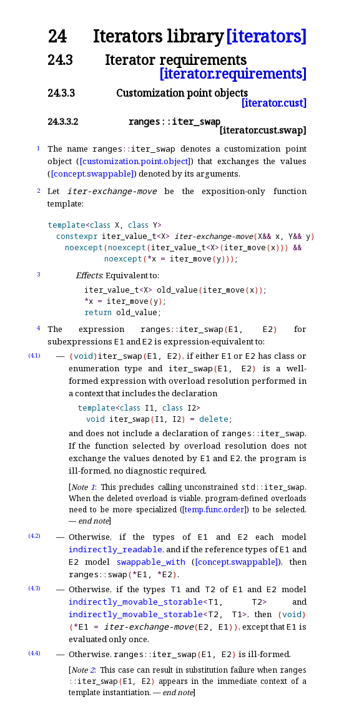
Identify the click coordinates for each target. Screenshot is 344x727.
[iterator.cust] (274, 103)
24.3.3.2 (62, 121)
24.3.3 (61, 93)
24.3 (60, 59)
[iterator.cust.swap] (263, 130)
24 (56, 36)
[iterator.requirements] (233, 73)
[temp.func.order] (214, 509)
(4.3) (34, 588)
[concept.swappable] (92, 173)
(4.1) (34, 355)
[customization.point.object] (134, 161)
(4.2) (34, 536)
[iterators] (266, 36)
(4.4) (34, 653)
